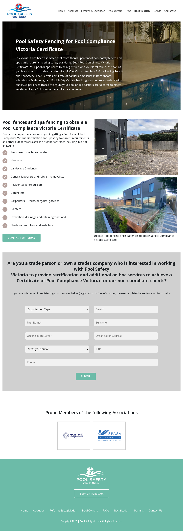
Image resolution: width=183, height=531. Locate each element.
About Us (73, 10)
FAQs (128, 10)
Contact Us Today (21, 238)
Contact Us (170, 10)
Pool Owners (115, 10)
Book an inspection (92, 493)
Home (61, 10)
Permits (157, 10)
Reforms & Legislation (93, 10)
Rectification (142, 10)
